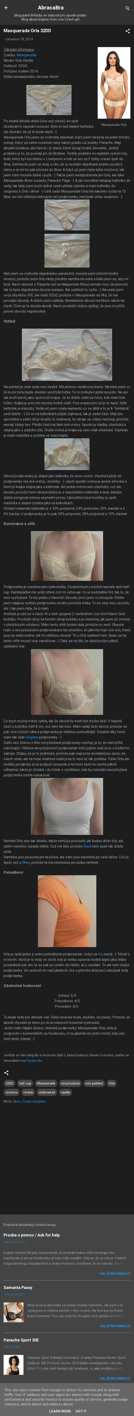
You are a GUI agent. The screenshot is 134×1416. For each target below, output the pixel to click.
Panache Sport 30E (21, 1340)
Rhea (87, 846)
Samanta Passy (18, 1287)
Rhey (26, 862)
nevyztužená (70, 1083)
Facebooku (34, 1061)
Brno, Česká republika (29, 1101)
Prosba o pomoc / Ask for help (32, 1235)
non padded (94, 1083)
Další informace (115, 1274)
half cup (25, 1083)
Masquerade (26, 55)
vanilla (65, 1092)
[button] (127, 31)
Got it (81, 1411)
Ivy (100, 954)
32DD (9, 1083)
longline (31, 737)
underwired (47, 1092)
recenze (12, 1092)
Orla (112, 1083)
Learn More (60, 1411)
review (28, 1092)
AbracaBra (51, 8)
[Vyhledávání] (127, 9)
